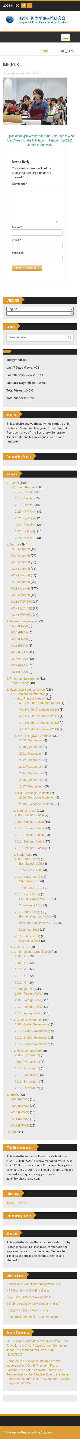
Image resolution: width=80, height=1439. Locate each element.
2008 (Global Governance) (32, 1024)
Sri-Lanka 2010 (29, 881)
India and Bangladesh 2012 (37, 923)
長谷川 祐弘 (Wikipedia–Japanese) (29, 1297)
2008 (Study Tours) (27, 859)
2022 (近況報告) (21, 608)
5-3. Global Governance (26, 1020)
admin (18, 73)
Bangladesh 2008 (30, 863)
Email (16, 240)
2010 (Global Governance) (32, 1031)
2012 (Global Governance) (32, 1044)
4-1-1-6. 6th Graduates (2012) (39, 722)
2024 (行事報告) (25, 538)
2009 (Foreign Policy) (29, 1000)
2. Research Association (22, 621)
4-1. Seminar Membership (28, 694)
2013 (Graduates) (31, 766)
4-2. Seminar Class (23, 810)
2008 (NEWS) (20, 1099)
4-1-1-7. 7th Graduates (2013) (39, 729)
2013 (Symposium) (27, 1088)
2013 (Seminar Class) (29, 848)
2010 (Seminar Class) (29, 828)
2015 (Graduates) (31, 780)
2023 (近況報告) (21, 614)
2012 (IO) (21, 982)
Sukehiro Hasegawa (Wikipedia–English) (33, 1303)
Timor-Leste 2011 (30, 905)
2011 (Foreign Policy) (29, 1006)
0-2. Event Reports (23, 487)
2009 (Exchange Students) (37, 797)
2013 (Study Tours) (27, 936)
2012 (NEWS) (20, 1125)
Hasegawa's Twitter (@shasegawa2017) (33, 1284)
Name (17, 227)
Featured (12, 1132)
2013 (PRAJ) (19, 626)
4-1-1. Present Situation (30, 698)
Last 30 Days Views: (21, 375)
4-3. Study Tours (21, 854)
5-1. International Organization (31, 951)
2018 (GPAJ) (19, 658)
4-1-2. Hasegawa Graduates (33, 736)
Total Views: (15, 390)
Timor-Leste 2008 (30, 870)
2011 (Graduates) (31, 753)
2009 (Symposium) (27, 1061)
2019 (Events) (24, 505)
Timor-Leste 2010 (30, 887)
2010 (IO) (21, 969)
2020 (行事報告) (25, 511)
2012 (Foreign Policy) (29, 1013)
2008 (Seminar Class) (29, 815)
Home (44, 51)
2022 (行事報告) (25, 524)
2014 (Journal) (20, 555)
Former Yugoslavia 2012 (35, 916)
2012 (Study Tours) (27, 912)
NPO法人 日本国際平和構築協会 (27, 1290)
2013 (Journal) (20, 549)
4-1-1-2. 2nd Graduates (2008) (39, 703)
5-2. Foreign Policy (23, 989)
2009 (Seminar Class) (29, 821)
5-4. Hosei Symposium (26, 1050)
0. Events (12, 483)
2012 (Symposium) (27, 1081)
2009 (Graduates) (31, 740)
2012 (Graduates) (31, 760)
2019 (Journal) (20, 588)
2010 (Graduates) (31, 747)
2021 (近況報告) (21, 601)
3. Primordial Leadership (22, 678)
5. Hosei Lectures (18, 947)
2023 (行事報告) (25, 531)
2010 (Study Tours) (27, 876)
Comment (19, 183)
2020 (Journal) (20, 595)
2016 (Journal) (20, 568)
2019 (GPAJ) (19, 665)
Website (17, 252)
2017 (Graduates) (31, 786)
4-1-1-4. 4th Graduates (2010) (39, 709)
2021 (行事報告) (25, 518)
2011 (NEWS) (20, 1119)
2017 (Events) (24, 491)
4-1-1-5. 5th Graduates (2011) (39, 716)
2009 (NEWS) (20, 1105)
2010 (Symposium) (27, 1068)
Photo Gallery (20, 683)
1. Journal (12, 544)
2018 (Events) (24, 498)
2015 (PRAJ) (19, 639)
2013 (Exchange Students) (37, 804)
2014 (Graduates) (31, 773)
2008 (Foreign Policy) (29, 993)
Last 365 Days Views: (21, 382)
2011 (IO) (21, 976)
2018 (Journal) (20, 582)
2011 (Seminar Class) (29, 835)
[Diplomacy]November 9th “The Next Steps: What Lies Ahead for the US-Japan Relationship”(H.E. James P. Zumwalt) (39, 140)
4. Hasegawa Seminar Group (25, 689)
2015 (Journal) (20, 562)
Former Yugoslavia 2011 (35, 898)
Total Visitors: (16, 398)
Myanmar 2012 (29, 929)
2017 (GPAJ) (19, 652)
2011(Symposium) (27, 1075)
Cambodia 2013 (29, 940)
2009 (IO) (21, 962)
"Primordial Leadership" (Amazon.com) (32, 1317)
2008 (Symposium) (27, 1055)
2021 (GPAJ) (19, 672)
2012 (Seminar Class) (29, 841)
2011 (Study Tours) (27, 894)
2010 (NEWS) (20, 1112)
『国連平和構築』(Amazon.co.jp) (28, 1310)
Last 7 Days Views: (20, 367)
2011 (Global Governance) (32, 1037)
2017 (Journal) (20, 575)
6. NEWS (12, 1094)
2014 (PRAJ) (19, 632)
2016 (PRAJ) (19, 645)
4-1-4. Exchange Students (32, 793)
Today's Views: (17, 360)
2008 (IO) (21, 956)
